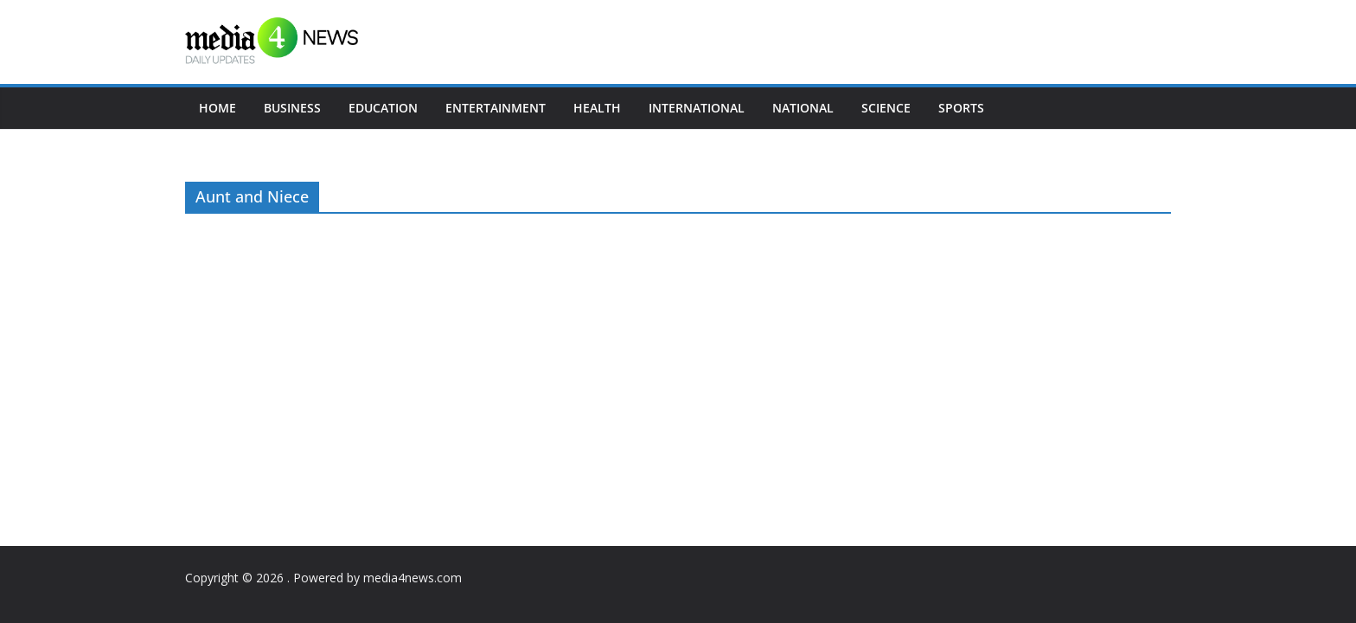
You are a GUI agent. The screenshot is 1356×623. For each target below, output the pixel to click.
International (697, 108)
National (803, 108)
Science (886, 108)
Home (217, 108)
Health (597, 108)
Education (383, 108)
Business (292, 108)
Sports (961, 108)
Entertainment (495, 108)
